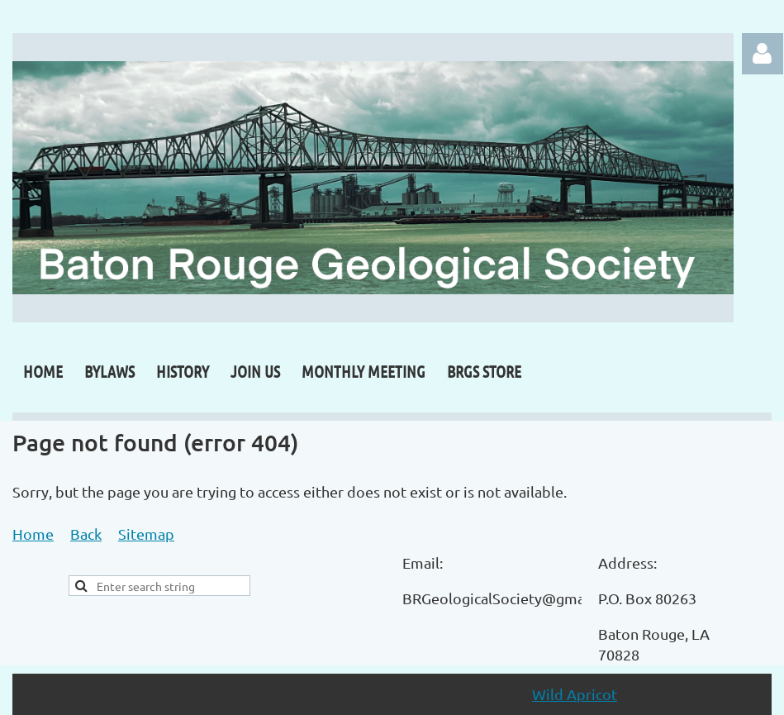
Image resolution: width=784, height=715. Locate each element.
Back (86, 533)
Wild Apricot (574, 694)
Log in (762, 53)
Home (33, 533)
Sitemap (146, 533)
